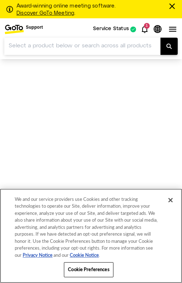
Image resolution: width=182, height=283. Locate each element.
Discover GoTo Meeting (45, 13)
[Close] (170, 200)
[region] (91, 236)
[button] (144, 29)
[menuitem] (23, 29)
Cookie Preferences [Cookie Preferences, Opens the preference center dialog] (88, 269)
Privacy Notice (37, 255)
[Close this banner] (173, 6)
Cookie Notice (84, 255)
